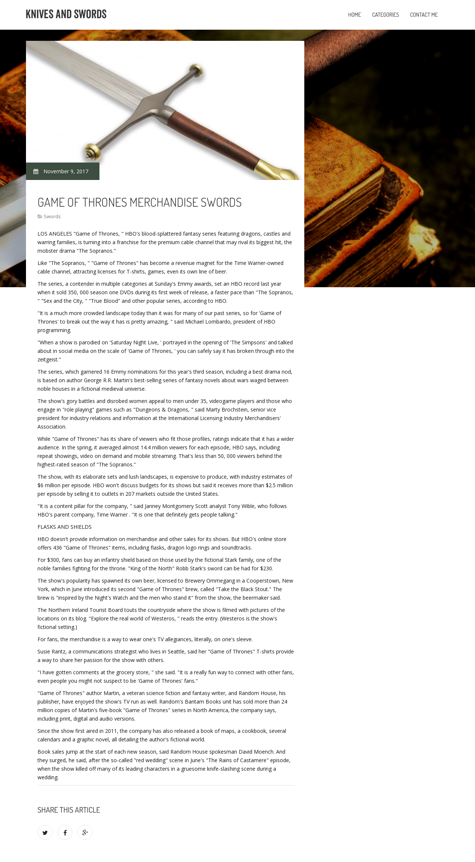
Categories (385, 14)
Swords (52, 216)
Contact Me (424, 14)
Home (354, 14)
